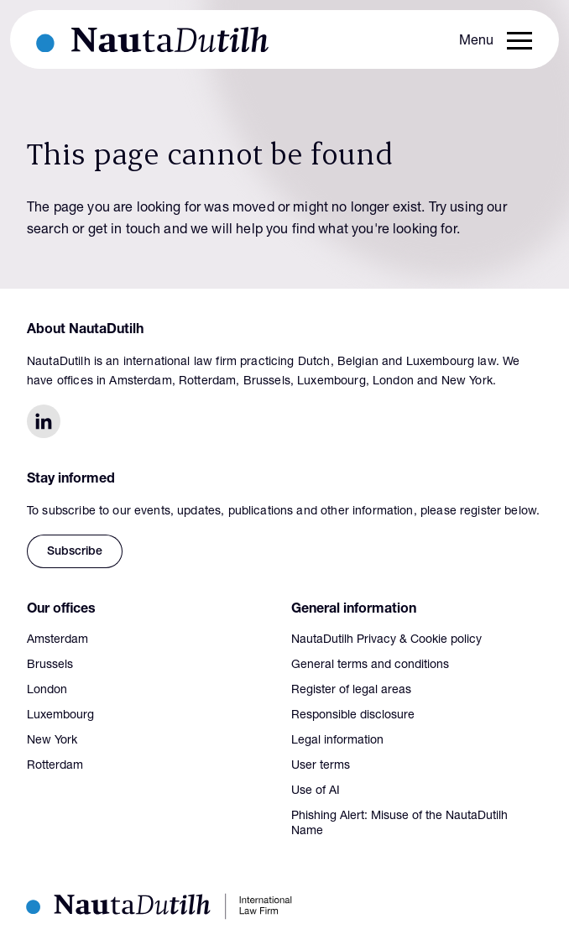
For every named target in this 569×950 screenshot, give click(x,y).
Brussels (50, 665)
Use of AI (315, 791)
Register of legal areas (351, 691)
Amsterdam (57, 640)
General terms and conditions (370, 665)
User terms (320, 766)
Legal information (337, 741)
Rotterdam (55, 766)
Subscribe (74, 552)
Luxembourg (60, 716)
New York (52, 741)
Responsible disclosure (353, 716)
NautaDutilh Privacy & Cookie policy (386, 640)
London (47, 691)
